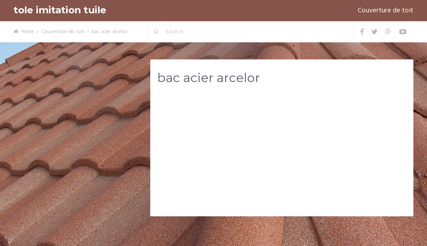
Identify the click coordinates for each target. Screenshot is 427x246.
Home (28, 32)
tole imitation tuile (60, 10)
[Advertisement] (282, 144)
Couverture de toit (385, 10)
